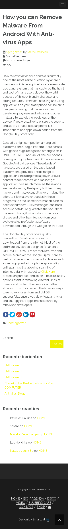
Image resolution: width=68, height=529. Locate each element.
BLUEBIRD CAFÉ (39, 502)
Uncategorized (16, 323)
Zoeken (8, 338)
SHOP (41, 506)
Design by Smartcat (34, 520)
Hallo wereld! (13, 365)
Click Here (48, 271)
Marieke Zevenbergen (24, 434)
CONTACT (26, 506)
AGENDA (38, 498)
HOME (41, 418)
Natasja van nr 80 (21, 450)
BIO (25, 498)
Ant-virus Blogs (15, 393)
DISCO (51, 498)
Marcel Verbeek (37, 52)
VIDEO (20, 502)
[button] (49, 507)
